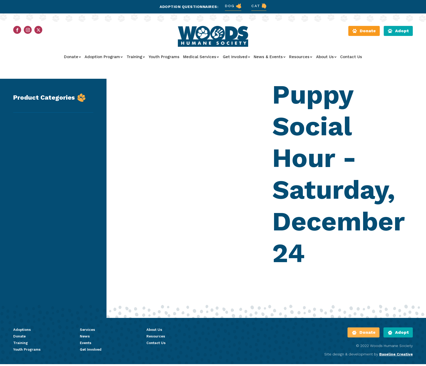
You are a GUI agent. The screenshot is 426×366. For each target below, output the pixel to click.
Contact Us (351, 59)
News (85, 340)
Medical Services (201, 59)
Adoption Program (104, 59)
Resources (300, 59)
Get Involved (236, 59)
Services (88, 333)
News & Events (269, 59)
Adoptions (22, 333)
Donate (72, 59)
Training (136, 59)
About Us (326, 59)
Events (86, 347)
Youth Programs (164, 59)
